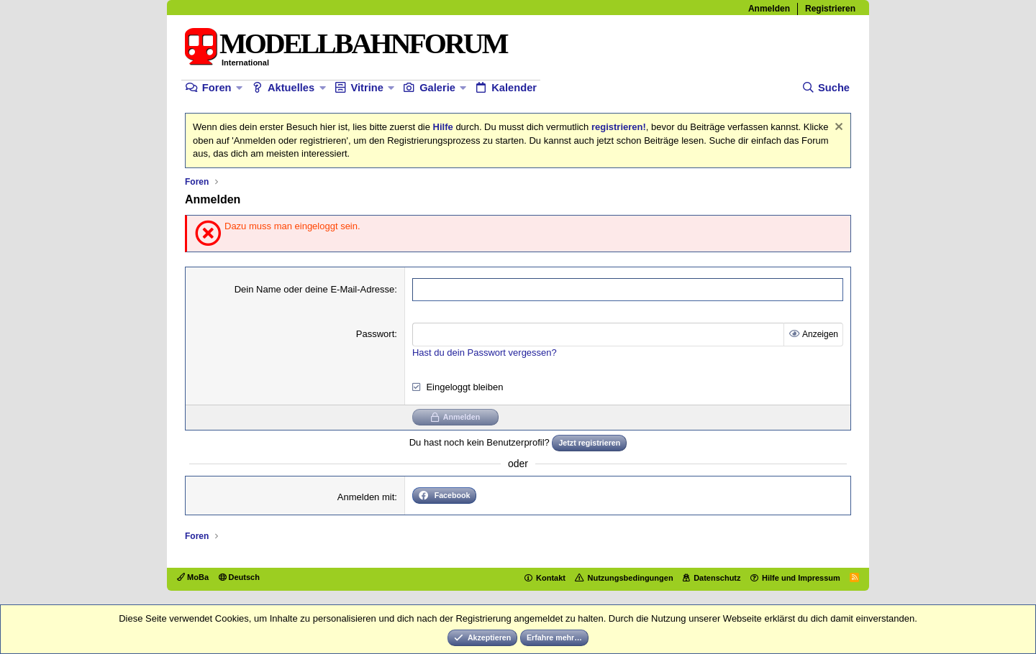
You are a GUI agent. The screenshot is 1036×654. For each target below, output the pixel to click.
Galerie (437, 87)
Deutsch (239, 577)
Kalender (514, 87)
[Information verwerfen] (837, 128)
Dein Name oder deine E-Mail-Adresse (315, 289)
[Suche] (825, 88)
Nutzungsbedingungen (630, 578)
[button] (239, 88)
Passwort (375, 333)
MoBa (193, 577)
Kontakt (550, 578)
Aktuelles (291, 87)
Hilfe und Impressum (801, 578)
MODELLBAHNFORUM (362, 43)
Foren (217, 87)
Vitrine (366, 87)
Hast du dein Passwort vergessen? (484, 352)
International (245, 62)
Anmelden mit (365, 497)
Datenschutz (717, 578)
